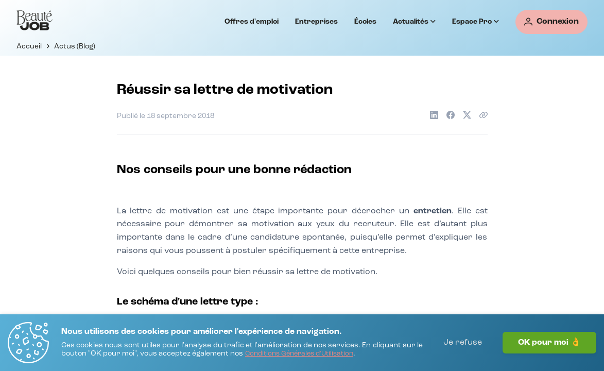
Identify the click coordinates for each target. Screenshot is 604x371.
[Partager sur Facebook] (450, 115)
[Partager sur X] (467, 115)
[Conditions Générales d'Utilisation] (299, 354)
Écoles (365, 21)
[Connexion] (551, 22)
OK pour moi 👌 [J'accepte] (549, 343)
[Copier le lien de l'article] (483, 115)
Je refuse (462, 343)
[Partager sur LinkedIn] (434, 115)
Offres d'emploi (252, 21)
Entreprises (316, 21)
